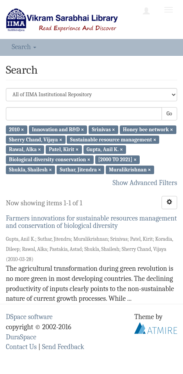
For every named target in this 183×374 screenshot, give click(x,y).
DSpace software (29, 317)
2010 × (16, 129)
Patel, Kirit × (63, 149)
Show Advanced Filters (145, 183)
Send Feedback (63, 347)
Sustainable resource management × (113, 139)
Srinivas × (103, 129)
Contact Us (21, 347)
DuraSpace (21, 337)
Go (169, 113)
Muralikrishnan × (130, 170)
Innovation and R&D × (58, 129)
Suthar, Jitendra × (80, 170)
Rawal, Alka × (25, 149)
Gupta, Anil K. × (105, 149)
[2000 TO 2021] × (117, 159)
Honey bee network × (148, 129)
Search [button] (24, 47)
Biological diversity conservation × (49, 159)
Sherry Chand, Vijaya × (35, 139)
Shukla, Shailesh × (30, 170)
